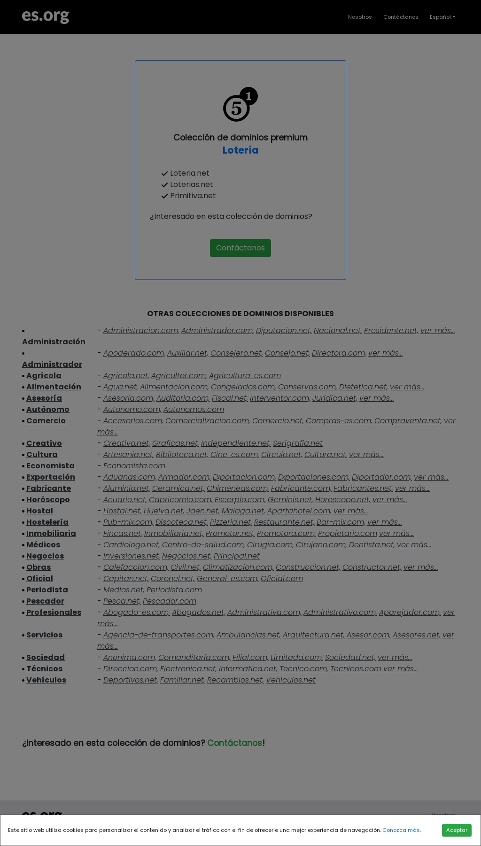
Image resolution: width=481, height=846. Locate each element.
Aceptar (456, 830)
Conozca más (401, 830)
